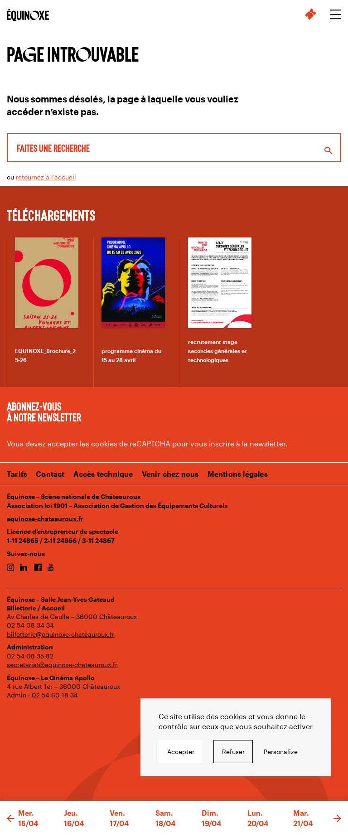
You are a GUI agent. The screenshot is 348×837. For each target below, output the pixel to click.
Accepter (180, 751)
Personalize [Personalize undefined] (281, 751)
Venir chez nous (170, 473)
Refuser (233, 751)
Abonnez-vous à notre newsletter (44, 411)
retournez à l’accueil (46, 177)
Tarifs (17, 473)
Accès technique (103, 473)
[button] (10, 818)
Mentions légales (238, 473)
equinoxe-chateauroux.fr (45, 519)
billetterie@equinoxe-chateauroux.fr (60, 634)
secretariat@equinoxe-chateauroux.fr (62, 664)
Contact (50, 473)
